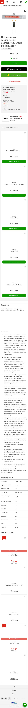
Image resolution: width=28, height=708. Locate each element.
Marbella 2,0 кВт (14, 644)
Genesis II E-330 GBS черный (14, 285)
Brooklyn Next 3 (14, 218)
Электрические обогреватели (12, 6)
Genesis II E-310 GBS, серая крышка (14, 184)
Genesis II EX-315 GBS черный (14, 151)
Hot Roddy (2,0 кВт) (14, 556)
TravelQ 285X (14, 251)
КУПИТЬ (14, 63)
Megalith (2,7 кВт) (14, 614)
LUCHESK (17, 706)
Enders (20, 116)
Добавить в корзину (14, 161)
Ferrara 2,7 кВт (14, 673)
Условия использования (19, 698)
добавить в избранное (15, 81)
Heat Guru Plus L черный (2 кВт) (14, 585)
